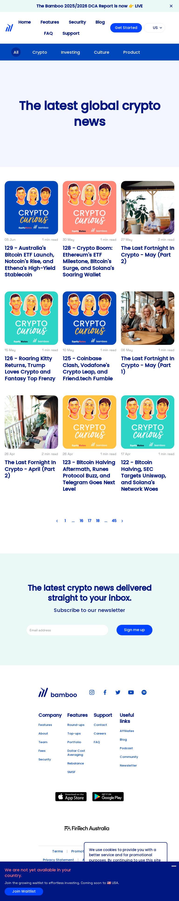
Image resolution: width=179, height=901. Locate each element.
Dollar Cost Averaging (76, 753)
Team (42, 742)
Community (129, 757)
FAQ (48, 33)
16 (81, 521)
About (43, 733)
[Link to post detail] (31, 232)
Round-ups (75, 725)
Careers (100, 733)
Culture (101, 52)
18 (98, 521)
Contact (100, 725)
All (16, 52)
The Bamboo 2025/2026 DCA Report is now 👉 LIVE (89, 6)
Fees (41, 751)
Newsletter (128, 765)
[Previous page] (57, 521)
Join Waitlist (164, 867)
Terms (57, 851)
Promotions (81, 851)
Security (77, 22)
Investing (70, 52)
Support (70, 33)
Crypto (39, 52)
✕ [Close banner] (171, 6)
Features (50, 22)
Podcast (126, 748)
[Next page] (122, 521)
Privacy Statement (58, 860)
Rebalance (75, 763)
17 (89, 521)
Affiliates (127, 731)
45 (114, 521)
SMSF (71, 772)
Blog (100, 22)
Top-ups (74, 733)
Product (131, 52)
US (153, 28)
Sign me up (134, 629)
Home (24, 22)
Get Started (126, 27)
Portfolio (74, 742)
